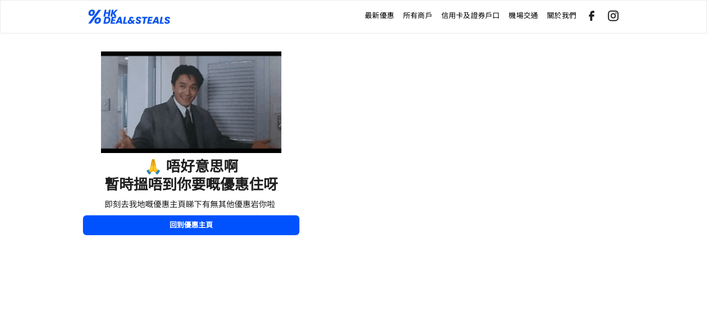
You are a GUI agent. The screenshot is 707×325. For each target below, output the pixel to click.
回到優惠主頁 (191, 225)
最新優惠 (379, 15)
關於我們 (561, 15)
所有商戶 (417, 15)
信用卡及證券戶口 (470, 15)
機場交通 (523, 15)
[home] (221, 16)
